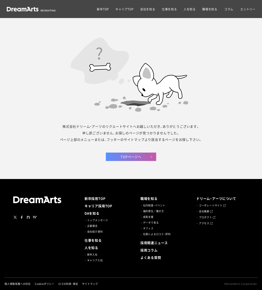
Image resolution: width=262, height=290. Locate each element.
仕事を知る (169, 9)
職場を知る (209, 9)
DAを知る (92, 213)
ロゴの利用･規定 (68, 284)
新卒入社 (92, 254)
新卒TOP (103, 9)
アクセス (206, 223)
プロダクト (207, 217)
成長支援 (148, 217)
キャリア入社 (95, 260)
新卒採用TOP (95, 198)
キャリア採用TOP (98, 205)
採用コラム (149, 250)
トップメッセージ (97, 220)
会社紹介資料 (95, 231)
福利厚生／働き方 (153, 211)
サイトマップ (90, 284)
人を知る (190, 9)
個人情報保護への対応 (18, 284)
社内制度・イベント (154, 205)
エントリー (247, 9)
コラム (228, 9)
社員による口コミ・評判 (157, 234)
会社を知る (147, 9)
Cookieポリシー (44, 284)
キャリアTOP (124, 9)
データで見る (151, 222)
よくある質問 (150, 257)
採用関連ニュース (154, 242)
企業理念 (92, 226)
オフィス (148, 228)
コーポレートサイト (212, 205)
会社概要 (206, 211)
